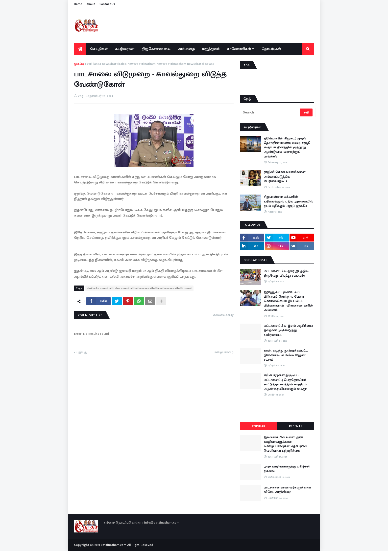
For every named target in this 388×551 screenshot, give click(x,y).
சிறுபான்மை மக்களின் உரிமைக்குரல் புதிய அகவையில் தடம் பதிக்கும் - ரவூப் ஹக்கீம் (288, 201)
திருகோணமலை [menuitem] (156, 49)
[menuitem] (80, 49)
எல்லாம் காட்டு (223, 314)
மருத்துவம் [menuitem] (210, 49)
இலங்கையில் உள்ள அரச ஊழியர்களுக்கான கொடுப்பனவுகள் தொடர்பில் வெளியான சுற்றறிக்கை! (285, 444)
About (91, 3)
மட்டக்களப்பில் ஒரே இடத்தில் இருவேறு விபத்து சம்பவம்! (286, 273)
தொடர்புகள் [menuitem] (271, 49)
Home (78, 3)
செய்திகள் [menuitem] (99, 49)
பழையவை (222, 352)
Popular (258, 426)
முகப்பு (79, 64)
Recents (295, 426)
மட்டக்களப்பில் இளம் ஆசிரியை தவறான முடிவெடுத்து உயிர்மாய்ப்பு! (288, 330)
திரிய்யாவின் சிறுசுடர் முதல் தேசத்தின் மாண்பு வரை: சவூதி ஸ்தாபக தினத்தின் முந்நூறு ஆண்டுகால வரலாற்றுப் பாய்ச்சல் (287, 147)
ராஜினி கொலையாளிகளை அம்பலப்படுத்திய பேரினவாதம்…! (284, 176)
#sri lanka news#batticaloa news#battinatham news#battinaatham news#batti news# (150, 64)
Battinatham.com (113, 545)
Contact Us (107, 3)
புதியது (81, 352)
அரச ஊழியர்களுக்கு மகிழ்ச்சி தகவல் (287, 468)
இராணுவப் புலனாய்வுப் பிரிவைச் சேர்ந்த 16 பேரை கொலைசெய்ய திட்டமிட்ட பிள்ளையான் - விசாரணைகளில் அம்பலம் (288, 301)
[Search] (270, 112)
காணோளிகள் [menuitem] (239, 49)
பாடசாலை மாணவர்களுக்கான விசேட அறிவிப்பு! (287, 489)
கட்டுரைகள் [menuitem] (124, 49)
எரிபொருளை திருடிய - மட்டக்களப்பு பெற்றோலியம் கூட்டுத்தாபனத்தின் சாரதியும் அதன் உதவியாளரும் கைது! (285, 382)
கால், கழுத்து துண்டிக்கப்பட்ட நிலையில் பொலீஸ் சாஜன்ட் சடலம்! (286, 355)
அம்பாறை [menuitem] (186, 49)
